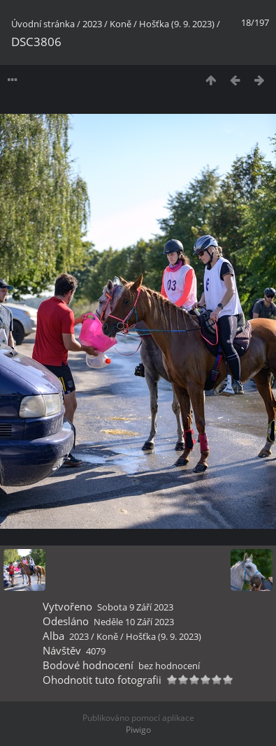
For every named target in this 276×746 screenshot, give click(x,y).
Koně (120, 23)
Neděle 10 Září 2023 (134, 621)
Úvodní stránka (43, 23)
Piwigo (138, 730)
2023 (92, 23)
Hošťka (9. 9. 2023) (177, 23)
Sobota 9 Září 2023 (135, 607)
